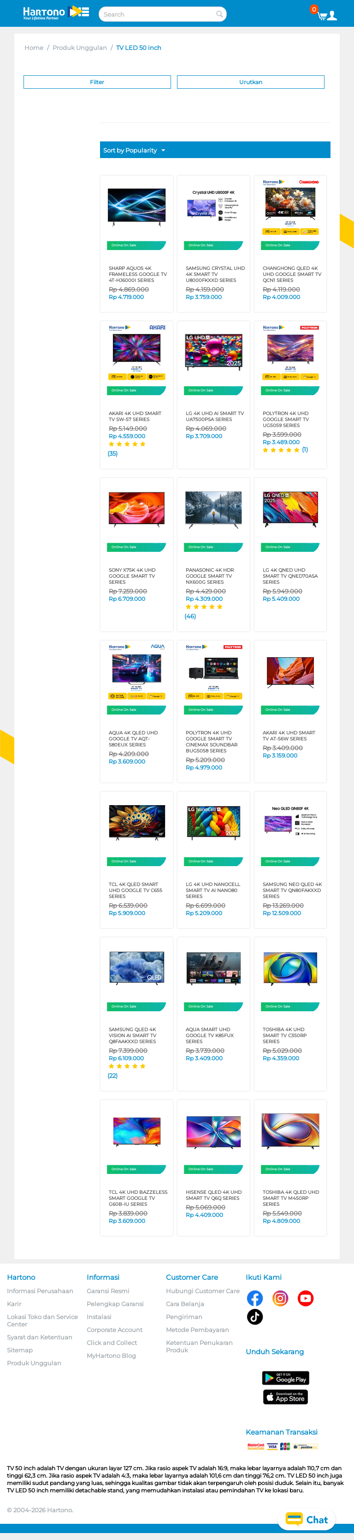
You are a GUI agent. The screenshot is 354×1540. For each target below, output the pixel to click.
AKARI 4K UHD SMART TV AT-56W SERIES (289, 736)
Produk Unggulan (80, 47)
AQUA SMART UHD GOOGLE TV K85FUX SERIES (210, 1036)
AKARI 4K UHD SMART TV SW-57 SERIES (135, 416)
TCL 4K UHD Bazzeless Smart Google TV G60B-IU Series (138, 1198)
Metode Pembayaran (197, 1329)
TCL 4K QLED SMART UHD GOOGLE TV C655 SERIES (135, 890)
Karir (14, 1304)
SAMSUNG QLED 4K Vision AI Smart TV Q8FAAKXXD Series (132, 1036)
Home (33, 47)
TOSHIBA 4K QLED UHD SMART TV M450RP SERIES (291, 1198)
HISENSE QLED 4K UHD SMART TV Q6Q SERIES (214, 1195)
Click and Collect (112, 1342)
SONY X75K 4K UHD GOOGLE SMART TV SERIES (132, 576)
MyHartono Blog (111, 1355)
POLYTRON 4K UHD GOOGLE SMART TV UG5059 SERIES (286, 419)
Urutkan (250, 82)
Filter (97, 82)
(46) (190, 616)
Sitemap (20, 1350)
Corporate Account (114, 1329)
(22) (112, 1075)
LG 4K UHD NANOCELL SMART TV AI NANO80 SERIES (213, 890)
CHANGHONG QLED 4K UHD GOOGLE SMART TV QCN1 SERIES (292, 274)
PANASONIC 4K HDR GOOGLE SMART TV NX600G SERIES (210, 576)
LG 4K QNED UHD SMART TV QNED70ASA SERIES (290, 576)
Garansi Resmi (108, 1291)
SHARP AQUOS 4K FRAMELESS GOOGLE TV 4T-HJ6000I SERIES (138, 274)
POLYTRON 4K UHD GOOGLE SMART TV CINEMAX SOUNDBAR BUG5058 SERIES (211, 742)
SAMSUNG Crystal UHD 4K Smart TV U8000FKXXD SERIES (215, 274)
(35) (112, 453)
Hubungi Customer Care (203, 1291)
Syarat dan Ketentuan (39, 1337)
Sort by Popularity (134, 150)
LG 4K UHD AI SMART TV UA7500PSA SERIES (215, 416)
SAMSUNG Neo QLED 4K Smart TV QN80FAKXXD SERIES (292, 890)
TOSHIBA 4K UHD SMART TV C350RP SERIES (285, 1036)
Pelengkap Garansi (115, 1304)
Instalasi (99, 1316)
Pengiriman (184, 1316)
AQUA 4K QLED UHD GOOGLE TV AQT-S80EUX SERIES (133, 739)
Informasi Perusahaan (40, 1291)
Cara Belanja (185, 1304)
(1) (305, 449)
